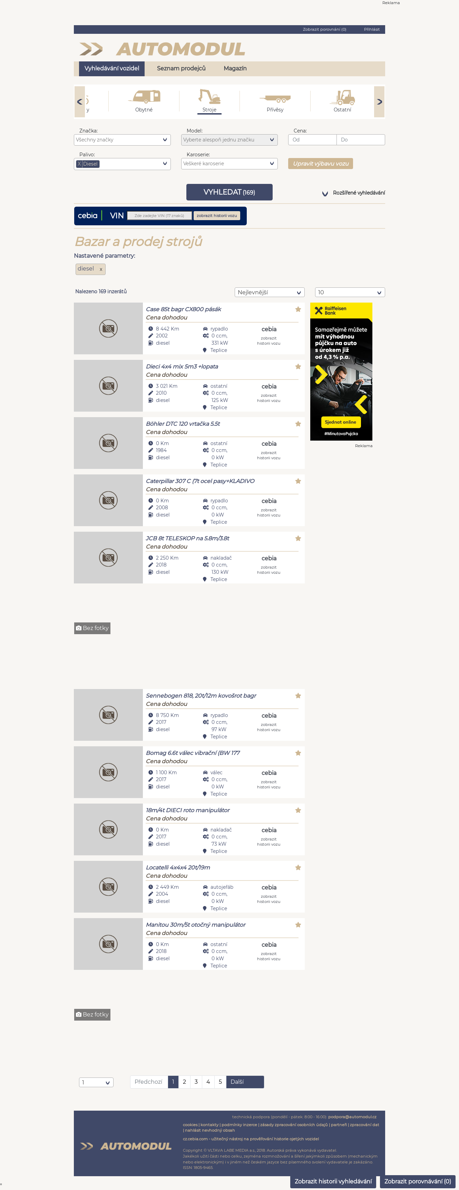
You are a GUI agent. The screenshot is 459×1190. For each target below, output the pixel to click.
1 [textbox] (83, 1082)
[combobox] (122, 139)
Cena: (300, 131)
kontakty (209, 1124)
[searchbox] (123, 139)
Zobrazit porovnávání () (417, 1181)
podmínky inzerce (239, 1124)
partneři (339, 1124)
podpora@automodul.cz (352, 1116)
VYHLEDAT (229, 192)
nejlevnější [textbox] (253, 292)
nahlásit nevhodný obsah (210, 1130)
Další (237, 1082)
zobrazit (269, 340)
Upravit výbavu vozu (321, 163)
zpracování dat (364, 1124)
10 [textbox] (321, 292)
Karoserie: (198, 154)
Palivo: (87, 154)
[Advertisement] (189, 637)
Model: (195, 131)
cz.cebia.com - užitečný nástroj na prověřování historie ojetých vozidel (251, 1139)
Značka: (88, 131)
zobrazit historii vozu (217, 215)
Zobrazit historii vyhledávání (333, 1181)
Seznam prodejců (181, 68)
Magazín (235, 68)
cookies (190, 1124)
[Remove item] (79, 163)
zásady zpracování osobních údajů (294, 1124)
